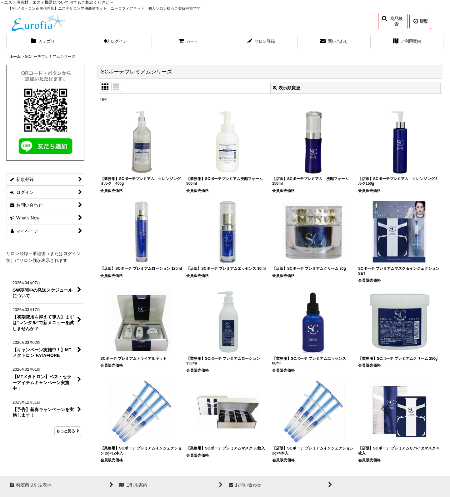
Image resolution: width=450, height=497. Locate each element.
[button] (393, 21)
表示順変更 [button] (286, 87)
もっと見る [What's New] (67, 431)
